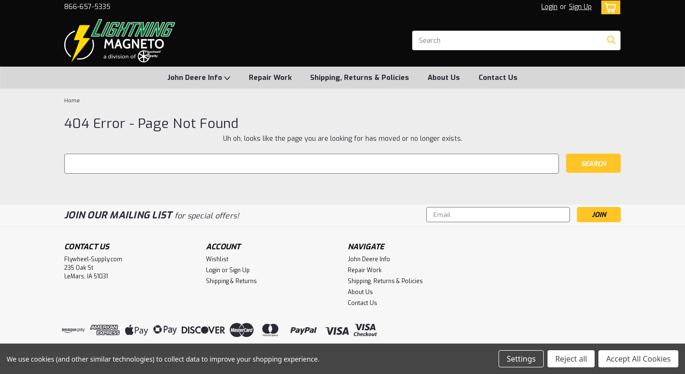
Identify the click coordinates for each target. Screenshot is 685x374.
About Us (444, 77)
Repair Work (270, 77)
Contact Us (498, 77)
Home (72, 100)
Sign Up (580, 6)
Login (549, 6)
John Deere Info (198, 78)
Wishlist (217, 259)
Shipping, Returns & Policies (359, 77)
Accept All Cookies (638, 359)
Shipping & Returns (231, 281)
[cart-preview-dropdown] (609, 7)
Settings (521, 359)
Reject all (571, 359)
